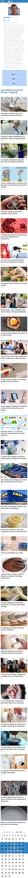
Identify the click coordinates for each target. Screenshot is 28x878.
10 (18, 836)
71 (9, 866)
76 (2, 869)
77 (6, 869)
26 (23, 842)
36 (9, 849)
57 (9, 859)
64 (9, 863)
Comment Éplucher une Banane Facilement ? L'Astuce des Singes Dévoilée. (13, 604)
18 (19, 839)
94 (21, 832)
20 (2, 842)
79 (13, 869)
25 (19, 842)
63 (6, 863)
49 (6, 856)
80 (16, 869)
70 (6, 866)
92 (9, 876)
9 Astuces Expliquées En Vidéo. (12, 553)
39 (19, 849)
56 (6, 859)
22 (9, 842)
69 (2, 866)
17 (16, 839)
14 (6, 839)
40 (23, 849)
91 (6, 876)
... (13, 832)
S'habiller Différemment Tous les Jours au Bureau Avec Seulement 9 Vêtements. (13, 799)
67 (19, 863)
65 (13, 863)
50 (9, 856)
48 (2, 856)
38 (16, 849)
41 (2, 852)
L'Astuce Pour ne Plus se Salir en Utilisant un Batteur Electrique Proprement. (12, 576)
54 (23, 856)
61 (23, 859)
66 (16, 863)
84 (6, 873)
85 (9, 873)
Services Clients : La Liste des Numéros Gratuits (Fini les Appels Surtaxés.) (13, 433)
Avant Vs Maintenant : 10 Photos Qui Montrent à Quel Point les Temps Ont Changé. (14, 185)
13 (2, 839)
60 (19, 859)
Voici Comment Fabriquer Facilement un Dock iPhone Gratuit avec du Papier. (14, 408)
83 (2, 873)
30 (13, 846)
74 (19, 866)
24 (16, 842)
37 (13, 849)
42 (6, 852)
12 (25, 836)
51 (13, 856)
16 (13, 839)
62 (2, 863)
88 (19, 873)
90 (2, 876)
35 (6, 849)
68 (23, 863)
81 (19, 869)
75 (23, 866)
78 (9, 869)
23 (13, 842)
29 (9, 846)
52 (16, 856)
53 (19, 856)
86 (13, 873)
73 (16, 866)
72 (13, 866)
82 (23, 869)
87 (16, 873)
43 (9, 852)
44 (13, 852)
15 (9, 839)
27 (2, 846)
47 (23, 852)
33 (23, 846)
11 (21, 836)
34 (2, 849)
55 (2, 859)
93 (17, 832)
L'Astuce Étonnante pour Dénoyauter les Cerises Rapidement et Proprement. (14, 237)
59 (16, 859)
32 (19, 846)
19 (23, 839)
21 (6, 842)
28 (6, 846)
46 (19, 852)
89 (23, 873)
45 (16, 852)
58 (13, 859)
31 (16, 846)
